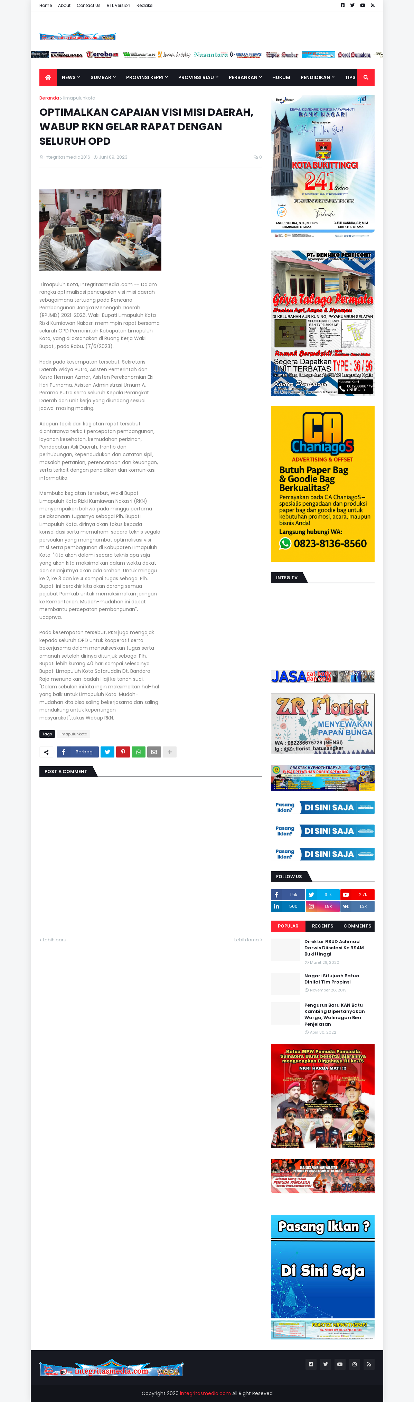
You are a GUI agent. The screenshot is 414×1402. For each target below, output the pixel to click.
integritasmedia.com (205, 1393)
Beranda (49, 98)
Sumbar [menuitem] (101, 77)
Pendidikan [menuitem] (315, 77)
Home (45, 5)
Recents (322, 926)
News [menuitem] (69, 77)
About (64, 5)
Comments (357, 926)
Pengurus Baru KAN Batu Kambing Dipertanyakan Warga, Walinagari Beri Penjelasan (334, 1014)
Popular (288, 926)
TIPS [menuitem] (350, 77)
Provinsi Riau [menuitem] (196, 77)
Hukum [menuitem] (281, 77)
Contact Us (89, 5)
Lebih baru (54, 940)
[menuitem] (48, 77)
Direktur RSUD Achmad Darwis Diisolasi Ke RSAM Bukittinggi (334, 948)
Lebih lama (246, 940)
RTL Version (118, 5)
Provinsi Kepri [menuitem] (144, 77)
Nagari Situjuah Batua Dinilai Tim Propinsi (331, 979)
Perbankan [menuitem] (243, 77)
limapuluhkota (79, 98)
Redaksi (145, 5)
